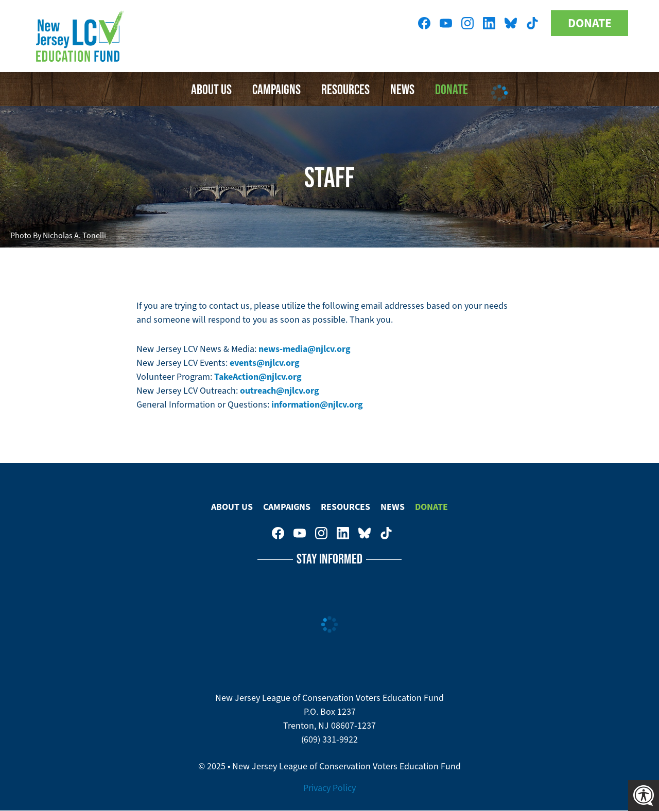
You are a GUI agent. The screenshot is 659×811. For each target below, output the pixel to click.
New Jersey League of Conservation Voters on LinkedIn (489, 23)
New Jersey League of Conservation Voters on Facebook (424, 23)
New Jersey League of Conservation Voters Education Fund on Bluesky (511, 23)
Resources (345, 89)
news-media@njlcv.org (304, 349)
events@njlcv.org (265, 363)
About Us (211, 89)
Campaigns (276, 89)
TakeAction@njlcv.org (258, 377)
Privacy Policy (329, 788)
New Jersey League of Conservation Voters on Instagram (467, 23)
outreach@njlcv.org (279, 390)
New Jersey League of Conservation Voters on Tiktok (532, 23)
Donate (590, 23)
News (392, 507)
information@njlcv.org (317, 404)
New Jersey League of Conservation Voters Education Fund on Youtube (446, 23)
